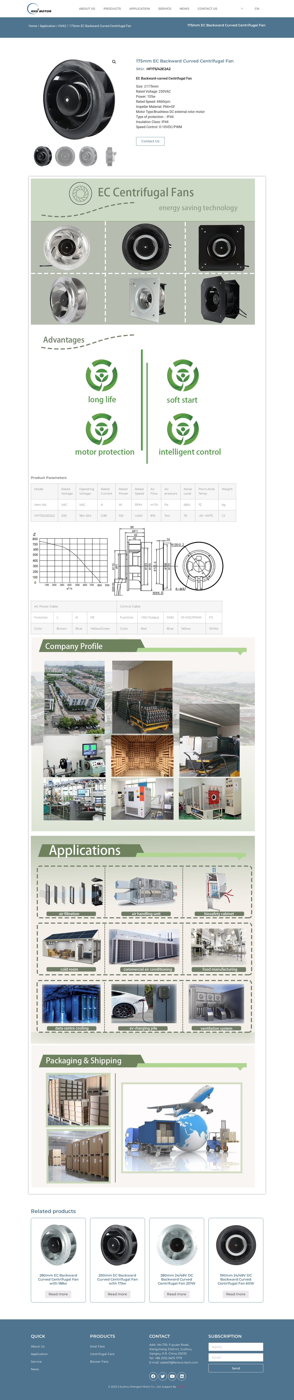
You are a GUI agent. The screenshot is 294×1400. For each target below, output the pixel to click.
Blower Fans (99, 1361)
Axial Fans (97, 1346)
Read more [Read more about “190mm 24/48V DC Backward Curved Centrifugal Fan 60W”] (235, 1294)
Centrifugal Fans (102, 1354)
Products (112, 9)
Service (164, 9)
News (184, 9)
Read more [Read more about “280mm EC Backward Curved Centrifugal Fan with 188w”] (58, 1294)
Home (33, 26)
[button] (150, 141)
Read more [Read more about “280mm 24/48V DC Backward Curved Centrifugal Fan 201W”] (176, 1294)
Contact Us (207, 9)
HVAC (62, 26)
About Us (87, 9)
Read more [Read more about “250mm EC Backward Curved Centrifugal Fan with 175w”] (117, 1294)
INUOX (181, 1386)
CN (257, 9)
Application (139, 9)
